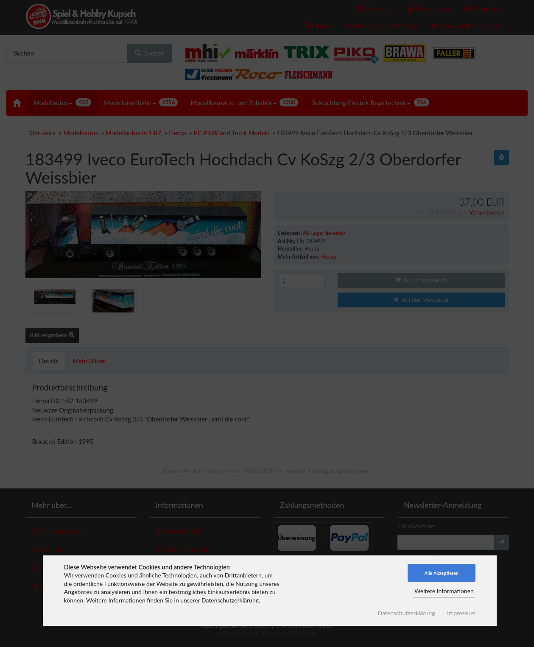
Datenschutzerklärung (406, 612)
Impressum (461, 612)
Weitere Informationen (444, 590)
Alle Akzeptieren (441, 573)
